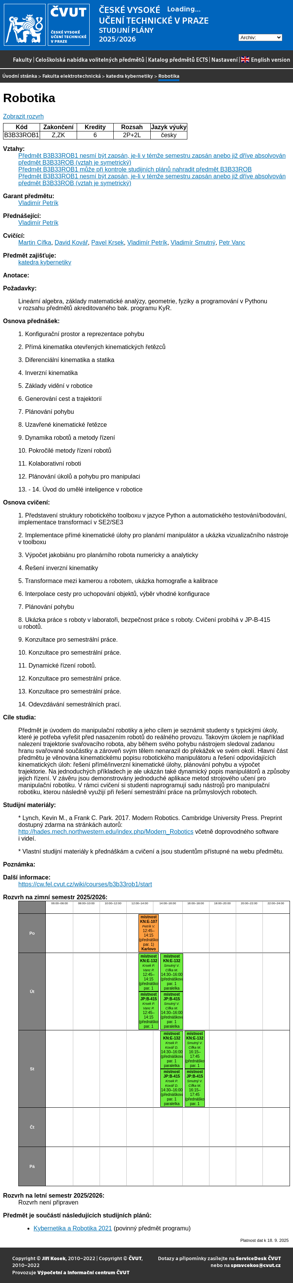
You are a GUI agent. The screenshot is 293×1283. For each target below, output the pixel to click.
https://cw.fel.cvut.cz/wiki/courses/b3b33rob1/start (85, 884)
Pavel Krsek (107, 242)
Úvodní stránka (19, 75)
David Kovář (71, 242)
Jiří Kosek (54, 1258)
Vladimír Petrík (38, 203)
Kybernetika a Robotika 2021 (73, 1228)
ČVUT (135, 1258)
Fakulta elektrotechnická (71, 75)
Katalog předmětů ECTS (178, 59)
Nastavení (224, 59)
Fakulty (22, 59)
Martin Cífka (34, 242)
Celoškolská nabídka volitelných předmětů (90, 59)
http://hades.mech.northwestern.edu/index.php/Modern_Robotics (105, 831)
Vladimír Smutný (193, 242)
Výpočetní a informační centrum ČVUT (83, 1272)
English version (265, 59)
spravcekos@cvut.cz (256, 1265)
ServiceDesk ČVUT (258, 1258)
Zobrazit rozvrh (23, 116)
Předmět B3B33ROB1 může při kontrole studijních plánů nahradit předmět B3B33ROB (135, 169)
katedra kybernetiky (129, 75)
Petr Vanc (232, 242)
